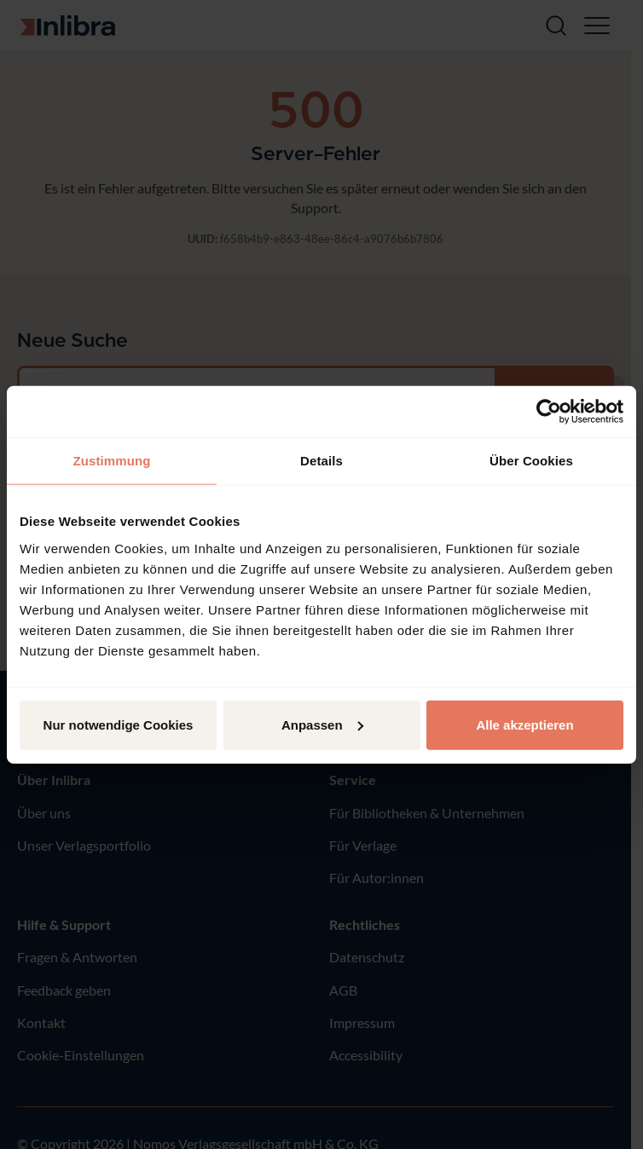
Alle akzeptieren (524, 724)
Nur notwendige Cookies (118, 724)
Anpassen (322, 724)
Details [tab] (321, 460)
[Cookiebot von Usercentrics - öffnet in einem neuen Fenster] (548, 411)
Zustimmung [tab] (112, 460)
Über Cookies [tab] (531, 460)
